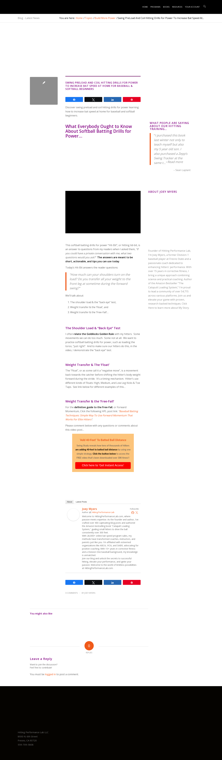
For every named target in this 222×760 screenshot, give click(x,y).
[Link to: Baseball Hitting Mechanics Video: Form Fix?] (106, 624)
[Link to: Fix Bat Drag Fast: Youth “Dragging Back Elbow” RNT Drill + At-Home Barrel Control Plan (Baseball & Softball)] (50, 624)
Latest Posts (81, 502)
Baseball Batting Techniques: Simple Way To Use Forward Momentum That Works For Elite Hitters (101, 415)
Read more (175, 162)
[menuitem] (145, 7)
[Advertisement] (89, 53)
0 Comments (71, 592)
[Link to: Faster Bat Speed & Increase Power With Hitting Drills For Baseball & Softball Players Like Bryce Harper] (133, 624)
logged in (50, 674)
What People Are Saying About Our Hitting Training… (169, 126)
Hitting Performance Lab (103, 512)
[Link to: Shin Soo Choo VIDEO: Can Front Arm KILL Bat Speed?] (64, 624)
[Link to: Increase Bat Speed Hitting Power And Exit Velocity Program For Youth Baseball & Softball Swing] (92, 624)
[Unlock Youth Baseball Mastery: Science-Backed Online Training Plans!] (27, 7)
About (69, 502)
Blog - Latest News (29, 18)
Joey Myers (89, 509)
